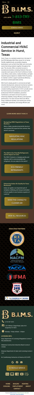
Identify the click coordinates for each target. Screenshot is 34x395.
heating (25, 384)
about (28, 386)
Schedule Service (17, 28)
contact (17, 389)
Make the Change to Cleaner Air (17, 201)
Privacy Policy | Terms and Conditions (17, 394)
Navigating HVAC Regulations (17, 138)
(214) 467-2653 (9, 322)
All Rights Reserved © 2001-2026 (23, 392)
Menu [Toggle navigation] (6, 2)
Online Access (13, 392)
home (8, 384)
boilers (16, 384)
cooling (6, 386)
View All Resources (17, 216)
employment (18, 386)
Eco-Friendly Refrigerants (17, 168)
